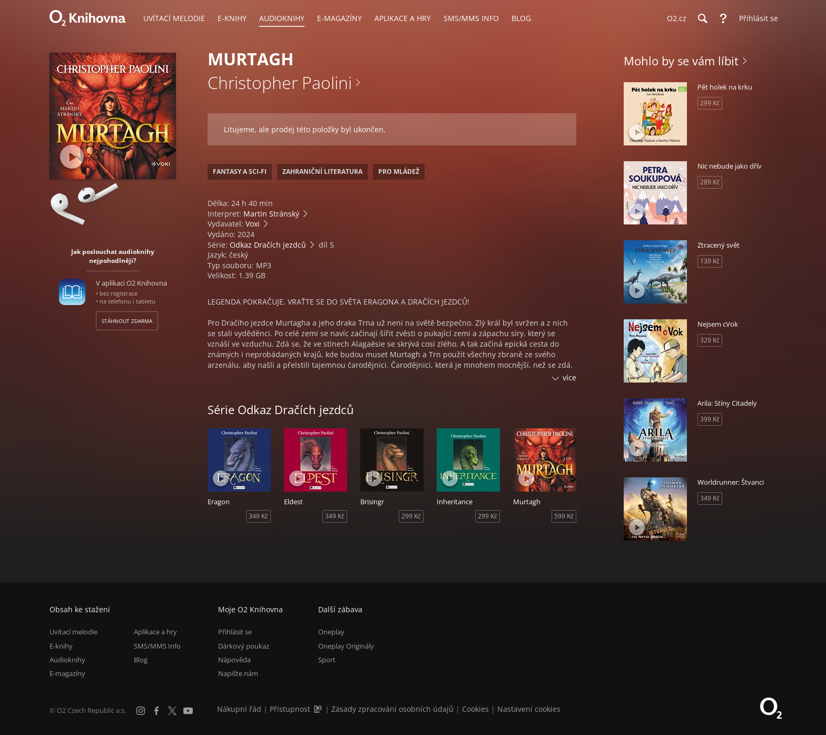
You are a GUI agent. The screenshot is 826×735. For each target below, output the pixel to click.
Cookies (475, 709)
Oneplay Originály (346, 646)
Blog (141, 659)
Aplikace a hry (155, 631)
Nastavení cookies (528, 709)
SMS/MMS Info (157, 646)
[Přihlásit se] (756, 18)
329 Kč (710, 340)
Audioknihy (67, 659)
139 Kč (710, 261)
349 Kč (258, 516)
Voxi (252, 224)
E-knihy (61, 646)
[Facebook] (156, 711)
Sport (327, 659)
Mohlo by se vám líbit (681, 60)
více (569, 378)
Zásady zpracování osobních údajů (392, 709)
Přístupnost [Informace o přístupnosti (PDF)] (290, 709)
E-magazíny (67, 673)
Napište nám (238, 673)
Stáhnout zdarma (127, 321)
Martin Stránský (271, 214)
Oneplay (331, 631)
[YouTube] (188, 711)
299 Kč (411, 516)
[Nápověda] (723, 18)
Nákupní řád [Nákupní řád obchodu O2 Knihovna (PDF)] (239, 709)
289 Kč (710, 182)
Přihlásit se (235, 631)
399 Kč (710, 419)
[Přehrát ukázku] (72, 157)
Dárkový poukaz (243, 646)
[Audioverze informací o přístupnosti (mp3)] (318, 709)
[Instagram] (141, 711)
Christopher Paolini (280, 82)
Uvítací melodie (73, 631)
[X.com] (172, 711)
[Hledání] (702, 18)
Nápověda (234, 659)
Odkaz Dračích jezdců (268, 245)
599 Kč (564, 516)
